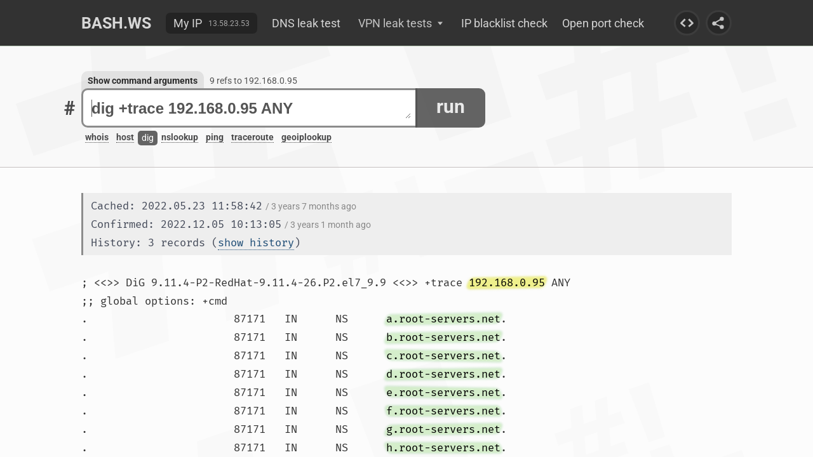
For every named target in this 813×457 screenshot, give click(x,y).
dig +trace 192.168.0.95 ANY (251, 108)
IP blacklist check (504, 23)
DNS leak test (306, 23)
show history (256, 242)
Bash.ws (116, 23)
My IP (187, 23)
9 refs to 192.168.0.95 (253, 81)
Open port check (603, 23)
